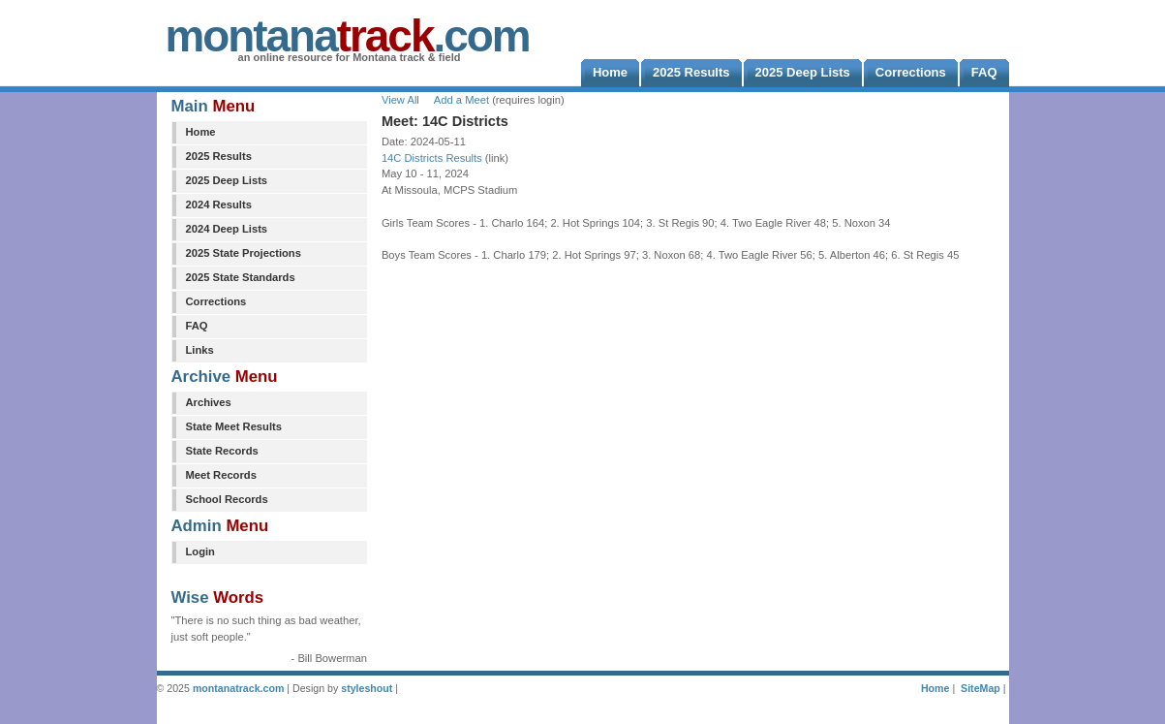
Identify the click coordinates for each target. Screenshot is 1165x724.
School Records (227, 499)
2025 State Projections (243, 253)
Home (201, 132)
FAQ (197, 325)
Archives (208, 402)
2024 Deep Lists (227, 229)
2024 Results (219, 204)
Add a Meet (461, 100)
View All (400, 100)
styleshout (366, 688)
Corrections (216, 301)
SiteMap (980, 688)
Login (200, 551)
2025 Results (219, 156)
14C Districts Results (432, 158)
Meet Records (221, 475)
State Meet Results (234, 426)
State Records (222, 450)
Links (200, 350)
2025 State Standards (240, 277)
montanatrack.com (238, 688)
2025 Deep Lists (227, 180)
